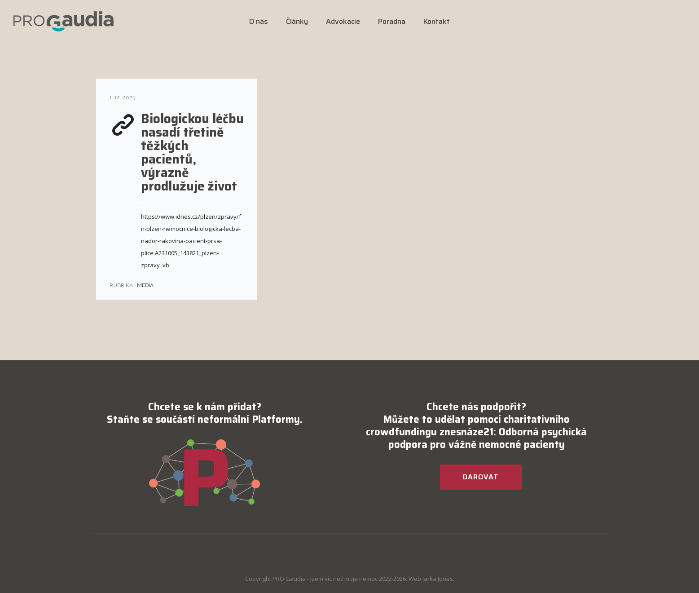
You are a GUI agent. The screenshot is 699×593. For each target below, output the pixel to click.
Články (297, 21)
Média (145, 285)
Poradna (391, 21)
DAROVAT (481, 476)
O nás (258, 21)
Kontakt (436, 21)
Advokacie (343, 21)
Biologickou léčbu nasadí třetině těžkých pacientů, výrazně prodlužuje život (192, 152)
